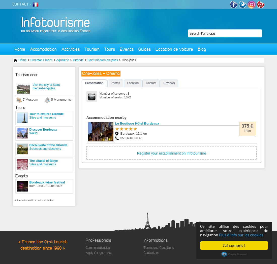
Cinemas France (41, 60)
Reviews (169, 83)
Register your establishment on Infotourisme (171, 153)
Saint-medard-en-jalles (102, 60)
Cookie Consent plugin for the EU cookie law (234, 254)
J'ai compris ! (234, 245)
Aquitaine (62, 60)
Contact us (151, 253)
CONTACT (21, 4)
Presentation (94, 83)
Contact (151, 83)
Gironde (78, 60)
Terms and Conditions (159, 248)
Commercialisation (98, 248)
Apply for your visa (99, 253)
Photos (115, 83)
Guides (144, 49)
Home (20, 49)
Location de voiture (174, 49)
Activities (70, 49)
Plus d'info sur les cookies (241, 235)
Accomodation (43, 49)
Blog (202, 49)
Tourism (91, 49)
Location (133, 83)
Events (127, 49)
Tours (109, 49)
